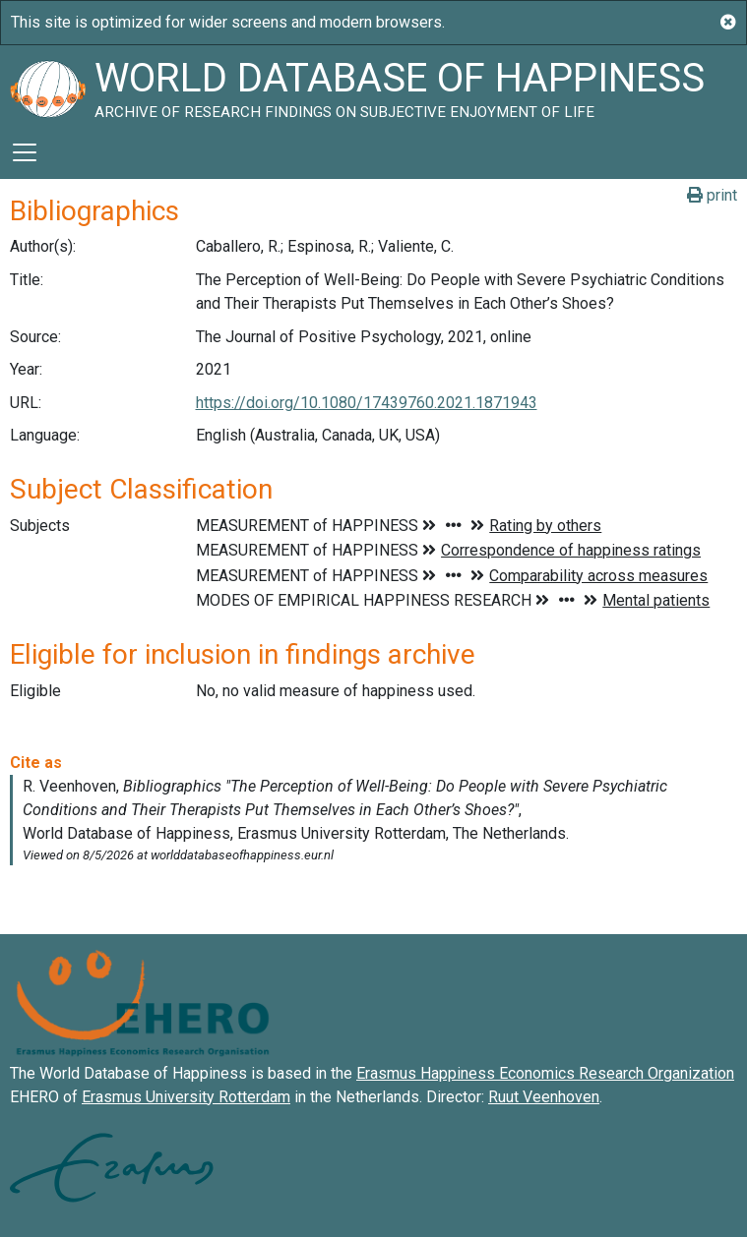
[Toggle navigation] (24, 152)
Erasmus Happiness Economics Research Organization (545, 1073)
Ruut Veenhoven (543, 1097)
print (712, 195)
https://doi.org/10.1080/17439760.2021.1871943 (366, 402)
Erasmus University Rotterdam (186, 1097)
